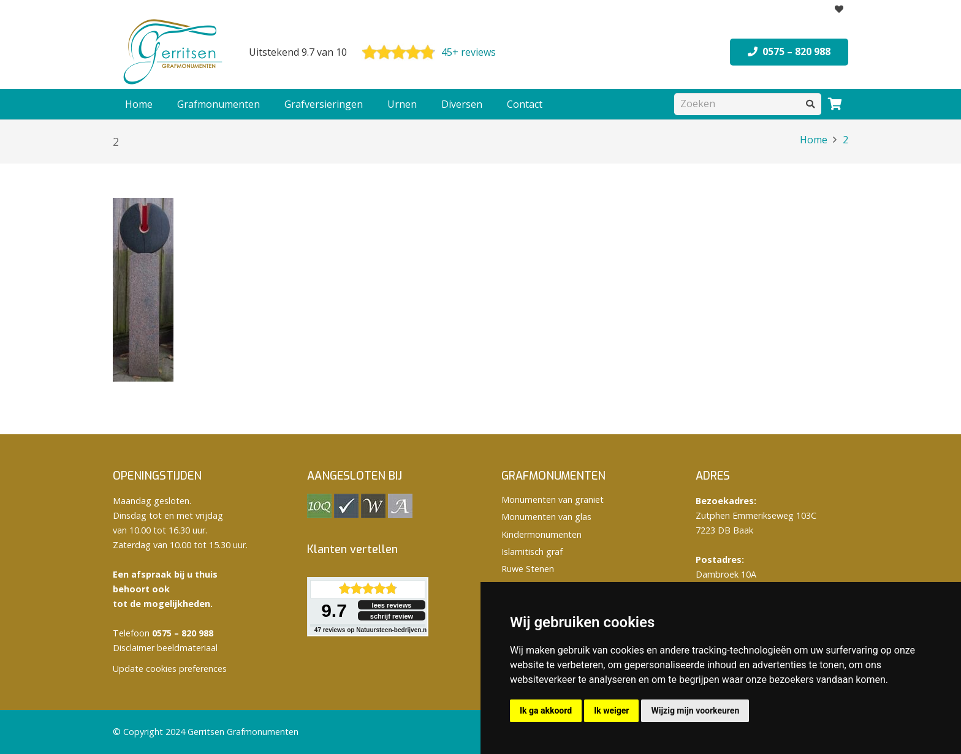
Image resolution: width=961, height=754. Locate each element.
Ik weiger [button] (611, 710)
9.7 (334, 610)
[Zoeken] (747, 104)
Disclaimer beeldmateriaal (165, 648)
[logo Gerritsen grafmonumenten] (174, 52)
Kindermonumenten (541, 534)
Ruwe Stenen (527, 569)
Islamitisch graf (532, 551)
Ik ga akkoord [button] (546, 710)
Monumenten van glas (546, 516)
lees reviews (392, 605)
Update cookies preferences (170, 668)
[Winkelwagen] (834, 104)
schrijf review (391, 616)
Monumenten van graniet (552, 499)
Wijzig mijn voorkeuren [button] (695, 710)
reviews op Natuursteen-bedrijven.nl (371, 630)
